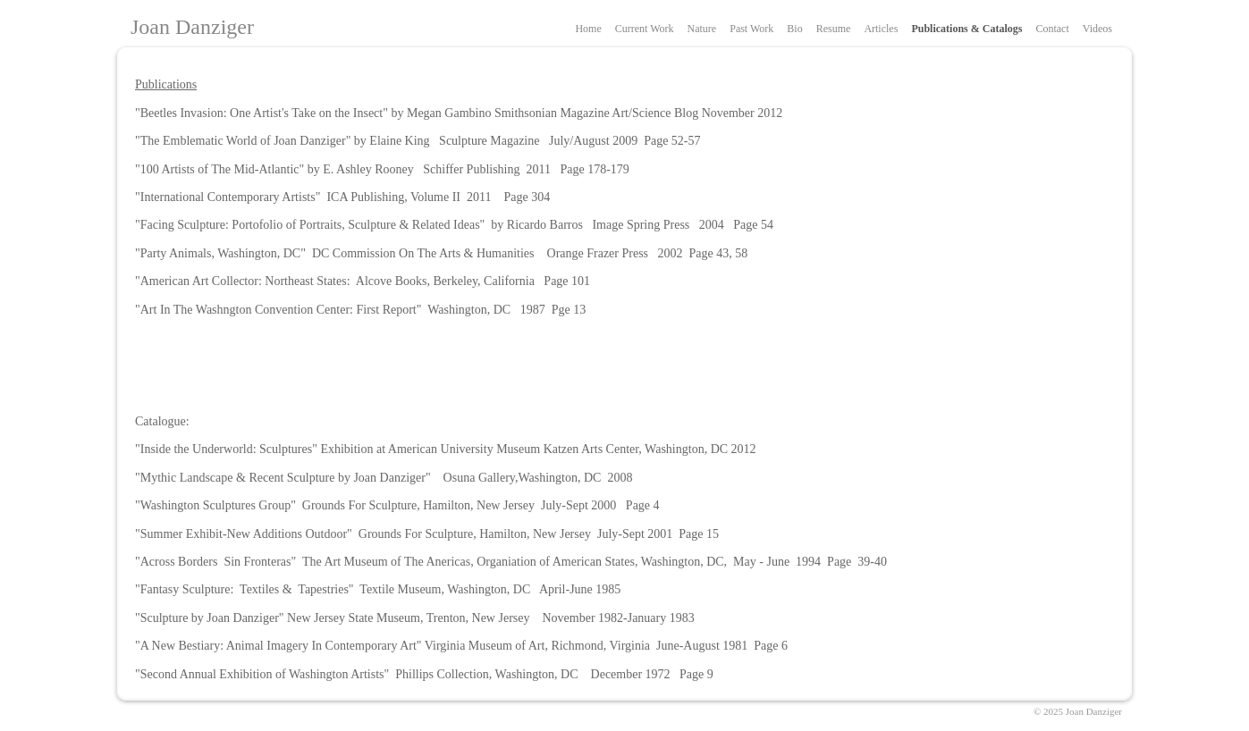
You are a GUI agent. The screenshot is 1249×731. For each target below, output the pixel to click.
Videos (1097, 28)
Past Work (751, 28)
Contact (1051, 28)
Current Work (644, 28)
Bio (794, 28)
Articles (881, 28)
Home (588, 28)
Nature (702, 28)
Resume (833, 28)
